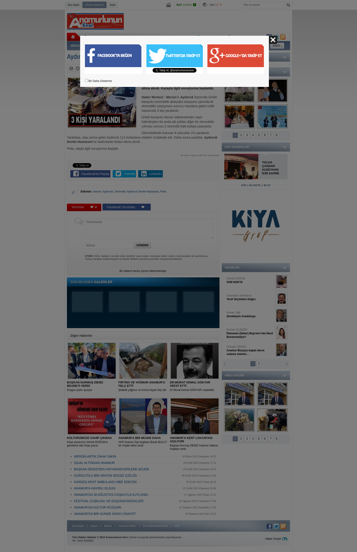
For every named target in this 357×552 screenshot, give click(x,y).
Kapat (273, 40)
